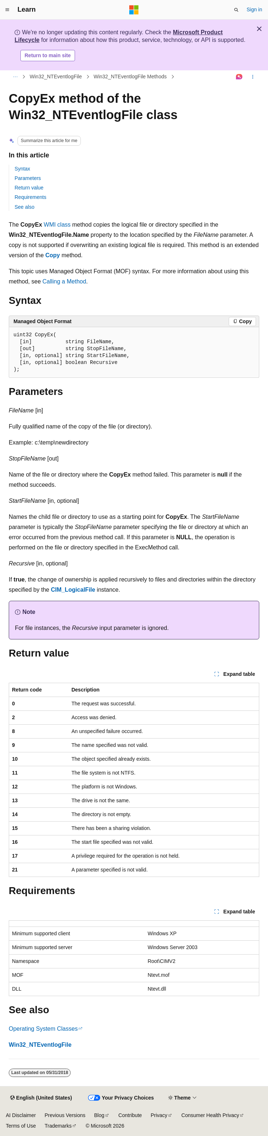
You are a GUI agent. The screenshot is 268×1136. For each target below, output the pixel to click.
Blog (99, 1115)
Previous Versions (64, 1115)
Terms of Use (21, 1126)
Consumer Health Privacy (210, 1115)
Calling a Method (64, 281)
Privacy (159, 1115)
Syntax (22, 169)
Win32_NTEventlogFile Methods (130, 76)
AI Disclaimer (21, 1115)
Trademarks (57, 1126)
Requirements (30, 197)
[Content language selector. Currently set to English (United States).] (41, 1098)
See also (24, 207)
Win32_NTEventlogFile (56, 76)
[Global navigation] (7, 9)
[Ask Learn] (239, 77)
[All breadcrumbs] (15, 77)
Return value (29, 188)
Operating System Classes (43, 1029)
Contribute (130, 1115)
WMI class (57, 225)
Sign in (254, 9)
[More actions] (253, 77)
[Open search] (236, 9)
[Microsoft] (134, 10)
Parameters (28, 178)
